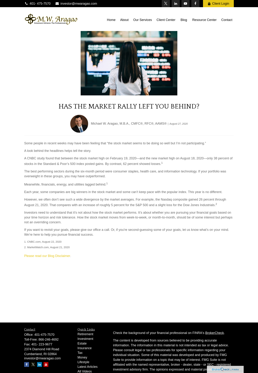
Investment (85, 339)
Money (82, 357)
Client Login (218, 3)
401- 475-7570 (37, 3)
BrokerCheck (214, 333)
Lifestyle (83, 362)
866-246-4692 (49, 339)
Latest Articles (88, 367)
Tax (80, 353)
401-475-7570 (44, 334)
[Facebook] (195, 3)
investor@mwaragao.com (76, 3)
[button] (111, 19)
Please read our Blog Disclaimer (47, 256)
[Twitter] (166, 3)
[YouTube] (185, 3)
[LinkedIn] (176, 3)
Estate (82, 343)
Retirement (85, 334)
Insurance (85, 348)
